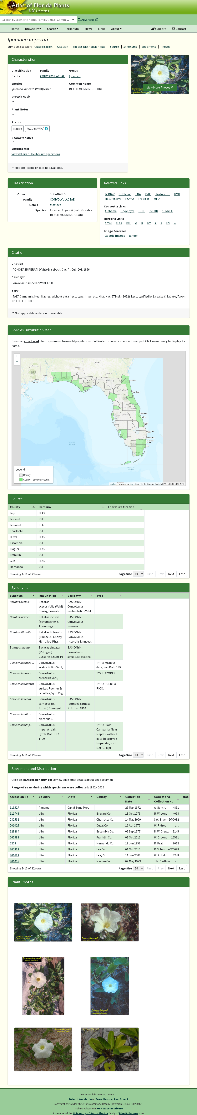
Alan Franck (121, 1099)
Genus (73, 70)
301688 (14, 855)
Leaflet (113, 484)
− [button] (17, 362)
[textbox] (36, 19)
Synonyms (130, 46)
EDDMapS (125, 194)
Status (16, 122)
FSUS (148, 194)
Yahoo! (133, 235)
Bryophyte (127, 211)
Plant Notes (20, 109)
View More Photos (160, 87)
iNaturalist (162, 194)
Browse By (32, 29)
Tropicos (143, 199)
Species (17, 83)
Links (101, 29)
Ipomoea (74, 76)
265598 (14, 837)
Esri (131, 484)
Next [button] (171, 574)
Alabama (111, 211)
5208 (13, 843)
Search (51, 29)
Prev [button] (142, 574)
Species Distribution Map (89, 46)
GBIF (142, 211)
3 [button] (163, 574)
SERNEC (167, 211)
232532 (14, 819)
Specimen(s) (20, 148)
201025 (14, 861)
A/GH (108, 223)
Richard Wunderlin (80, 1099)
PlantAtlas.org (128, 1113)
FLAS (119, 223)
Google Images (115, 235)
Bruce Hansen (104, 1099)
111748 (14, 813)
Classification (43, 46)
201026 (14, 825)
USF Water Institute (110, 1108)
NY (149, 223)
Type (15, 290)
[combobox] (38, 19)
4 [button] (163, 755)
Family (44, 70)
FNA (138, 194)
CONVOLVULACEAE (52, 76)
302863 (14, 849)
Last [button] (182, 574)
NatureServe (113, 199)
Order (21, 194)
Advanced (86, 20)
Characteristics (22, 138)
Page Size (107, 574)
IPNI (177, 194)
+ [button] (17, 356)
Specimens (149, 46)
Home (15, 29)
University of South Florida (90, 1113)
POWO (129, 199)
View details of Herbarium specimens (36, 154)
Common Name (80, 83)
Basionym (18, 277)
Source (114, 46)
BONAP (110, 194)
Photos (165, 46)
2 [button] (156, 574)
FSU (128, 223)
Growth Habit (21, 96)
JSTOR (153, 211)
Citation (62, 46)
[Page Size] (119, 574)
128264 (14, 831)
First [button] (131, 574)
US (168, 223)
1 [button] (150, 574)
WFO (157, 199)
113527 (14, 807)
